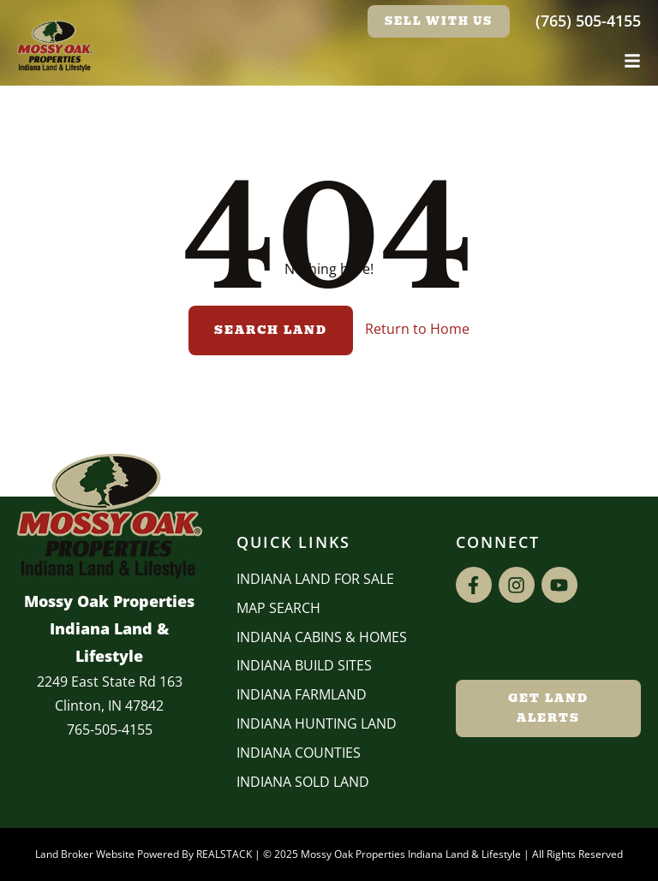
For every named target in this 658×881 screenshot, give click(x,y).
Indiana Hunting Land (316, 723)
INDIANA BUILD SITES (304, 665)
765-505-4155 (110, 729)
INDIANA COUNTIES (298, 752)
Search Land (270, 330)
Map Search (278, 607)
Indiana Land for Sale (315, 578)
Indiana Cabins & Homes (321, 637)
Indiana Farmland (301, 694)
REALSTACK (224, 854)
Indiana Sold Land (302, 781)
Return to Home (417, 328)
